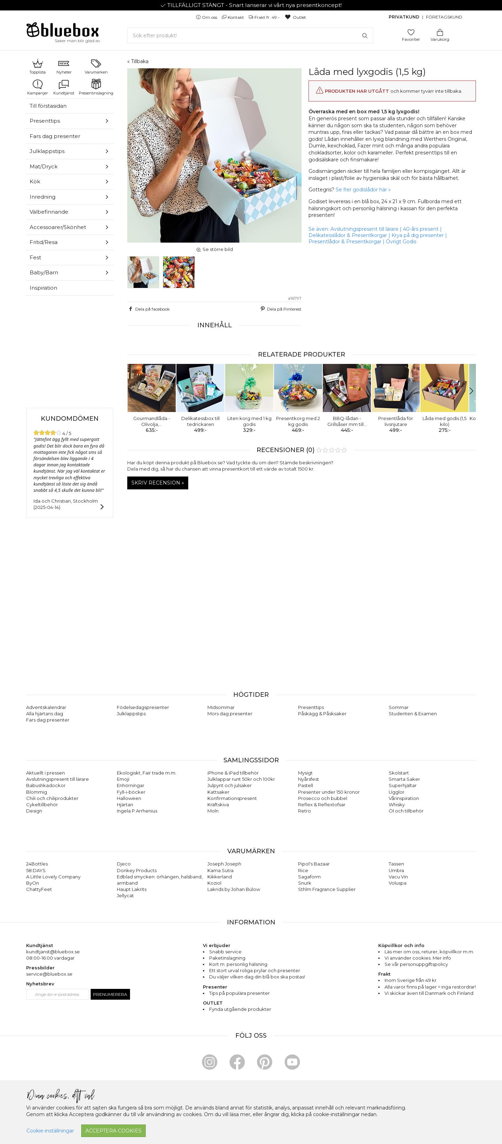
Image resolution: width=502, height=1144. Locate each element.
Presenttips (45, 120)
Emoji (123, 779)
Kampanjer (37, 87)
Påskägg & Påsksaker (322, 713)
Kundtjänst (63, 87)
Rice (303, 870)
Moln (213, 811)
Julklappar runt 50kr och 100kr (241, 779)
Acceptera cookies (113, 1131)
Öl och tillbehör (406, 811)
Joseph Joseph (224, 864)
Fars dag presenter (55, 136)
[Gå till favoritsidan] (411, 32)
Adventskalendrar (46, 707)
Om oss (207, 17)
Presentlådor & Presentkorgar (345, 241)
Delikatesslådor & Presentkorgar (348, 235)
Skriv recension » (157, 483)
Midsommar (221, 707)
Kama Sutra (220, 870)
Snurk (304, 883)
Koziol (214, 883)
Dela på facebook (148, 308)
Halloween (129, 798)
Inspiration (43, 287)
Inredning (42, 196)
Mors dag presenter (229, 713)
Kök (35, 181)
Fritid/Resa (44, 242)
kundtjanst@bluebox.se (53, 951)
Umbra (396, 870)
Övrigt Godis (401, 241)
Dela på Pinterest (280, 308)
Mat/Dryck (44, 166)
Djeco (124, 864)
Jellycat (125, 895)
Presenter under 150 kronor (329, 792)
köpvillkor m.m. (457, 951)
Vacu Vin (398, 876)
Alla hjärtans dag (44, 713)
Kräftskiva (218, 804)
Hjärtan (125, 804)
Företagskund (444, 17)
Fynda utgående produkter (240, 1009)
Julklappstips (47, 151)
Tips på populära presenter (239, 993)
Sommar (399, 707)
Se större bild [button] (214, 249)
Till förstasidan (48, 105)
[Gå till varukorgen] (440, 32)
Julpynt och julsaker (229, 785)
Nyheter (63, 66)
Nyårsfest (308, 779)
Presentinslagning (96, 87)
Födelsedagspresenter (143, 707)
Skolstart (399, 773)
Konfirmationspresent (232, 798)
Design (34, 811)
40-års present (421, 229)
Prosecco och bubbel (322, 798)
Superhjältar (403, 785)
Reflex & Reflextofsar (321, 804)
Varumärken (96, 66)
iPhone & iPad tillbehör (233, 773)
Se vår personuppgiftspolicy (416, 964)
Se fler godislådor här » (363, 189)
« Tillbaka (138, 61)
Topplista (37, 66)
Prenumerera (110, 994)
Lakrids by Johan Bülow (233, 889)
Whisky (397, 804)
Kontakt (233, 17)
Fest (35, 257)
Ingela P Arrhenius (137, 811)
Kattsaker (218, 792)
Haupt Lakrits (131, 889)
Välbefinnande (49, 211)
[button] (135, 391)
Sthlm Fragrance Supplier (327, 889)
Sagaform (309, 876)
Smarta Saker (404, 779)
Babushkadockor (46, 785)
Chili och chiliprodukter (52, 798)
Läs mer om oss (402, 951)
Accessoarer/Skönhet (58, 227)
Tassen (396, 864)
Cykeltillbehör (42, 804)
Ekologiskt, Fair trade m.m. (146, 773)
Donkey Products (137, 870)
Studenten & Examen (413, 713)
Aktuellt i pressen (45, 773)
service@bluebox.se (49, 974)
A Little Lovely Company (53, 876)
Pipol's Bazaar (314, 864)
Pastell (305, 785)
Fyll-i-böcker (131, 792)
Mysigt (305, 773)
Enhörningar (130, 785)
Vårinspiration (404, 798)
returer (429, 951)
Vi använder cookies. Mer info (418, 958)
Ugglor (396, 792)
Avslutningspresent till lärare (364, 229)
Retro (304, 811)
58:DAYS (36, 870)
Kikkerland (219, 876)
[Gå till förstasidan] (62, 32)
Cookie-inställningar (50, 1131)
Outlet (295, 17)
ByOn (32, 883)
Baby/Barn (44, 272)
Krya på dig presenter (417, 235)
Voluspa (397, 883)
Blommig (36, 792)
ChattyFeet (39, 889)
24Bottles (37, 864)
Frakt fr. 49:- (265, 17)
